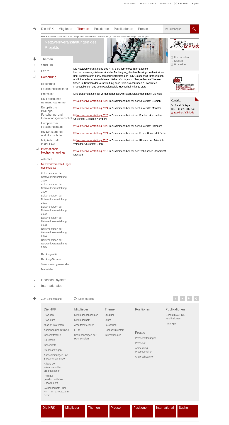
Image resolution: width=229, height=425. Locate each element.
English (195, 3)
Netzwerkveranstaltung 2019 (92, 151)
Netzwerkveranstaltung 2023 (92, 115)
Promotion (180, 64)
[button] (34, 64)
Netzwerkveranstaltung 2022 (92, 126)
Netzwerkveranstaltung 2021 (92, 133)
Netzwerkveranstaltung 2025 (92, 100)
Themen (47, 59)
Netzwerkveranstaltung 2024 (92, 108)
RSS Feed (183, 3)
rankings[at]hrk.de (184, 112)
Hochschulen (181, 57)
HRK (43, 36)
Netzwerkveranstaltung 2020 (92, 140)
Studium (178, 60)
